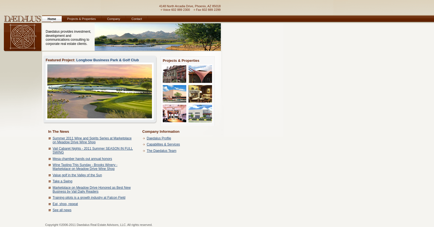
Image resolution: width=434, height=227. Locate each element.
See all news (62, 210)
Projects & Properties (81, 19)
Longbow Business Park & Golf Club (100, 89)
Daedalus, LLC (21, 34)
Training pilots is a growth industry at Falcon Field (89, 198)
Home (52, 19)
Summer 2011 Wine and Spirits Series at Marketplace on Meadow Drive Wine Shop (92, 140)
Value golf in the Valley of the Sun (77, 175)
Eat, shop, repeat (65, 204)
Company (113, 19)
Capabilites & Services (163, 144)
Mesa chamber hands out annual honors (82, 159)
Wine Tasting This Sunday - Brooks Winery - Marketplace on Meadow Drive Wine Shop (85, 167)
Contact (136, 19)
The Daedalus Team (161, 151)
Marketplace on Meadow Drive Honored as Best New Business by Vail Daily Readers (92, 189)
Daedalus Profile (159, 138)
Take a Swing (62, 181)
